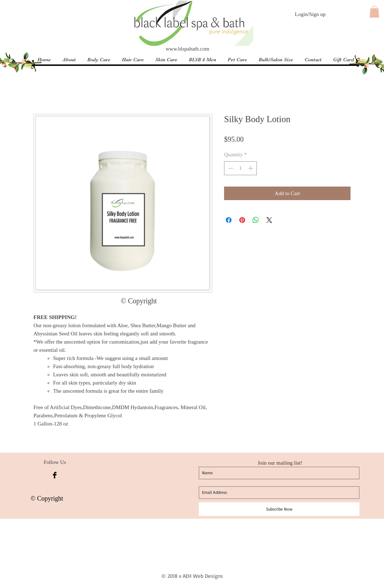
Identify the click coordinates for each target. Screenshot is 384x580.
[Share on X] (269, 220)
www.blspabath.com (187, 49)
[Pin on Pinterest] (242, 220)
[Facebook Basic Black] (54, 475)
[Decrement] (230, 168)
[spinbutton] (241, 168)
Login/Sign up (310, 14)
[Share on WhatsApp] (255, 220)
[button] (374, 11)
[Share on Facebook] (228, 220)
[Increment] (251, 168)
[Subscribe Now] (279, 509)
